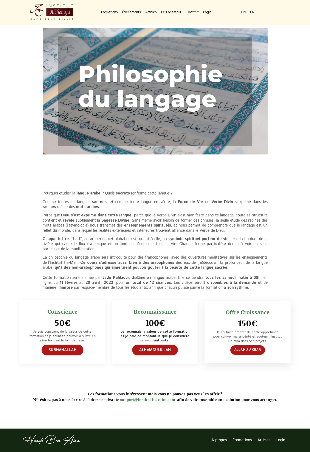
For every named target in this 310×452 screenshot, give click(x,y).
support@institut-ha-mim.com (148, 400)
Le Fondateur (171, 12)
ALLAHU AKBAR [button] (247, 349)
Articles (151, 12)
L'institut (192, 12)
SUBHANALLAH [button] (62, 350)
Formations (109, 12)
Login (207, 12)
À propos (219, 440)
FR (252, 12)
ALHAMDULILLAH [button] (155, 350)
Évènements (131, 12)
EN (243, 12)
